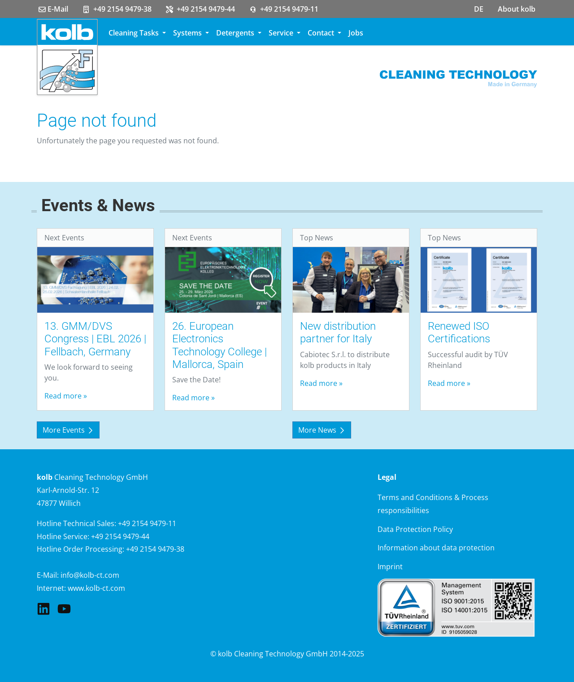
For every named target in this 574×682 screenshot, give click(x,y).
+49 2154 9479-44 (200, 9)
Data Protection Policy (415, 529)
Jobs (355, 33)
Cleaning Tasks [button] (135, 33)
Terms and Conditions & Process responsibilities (433, 503)
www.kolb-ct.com (96, 588)
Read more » (65, 396)
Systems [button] (188, 33)
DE (478, 9)
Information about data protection (436, 548)
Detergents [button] (236, 33)
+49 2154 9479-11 (283, 9)
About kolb (516, 9)
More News (321, 430)
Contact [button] (322, 33)
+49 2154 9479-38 (117, 9)
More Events (68, 430)
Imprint (390, 566)
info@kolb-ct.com (90, 575)
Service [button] (282, 33)
